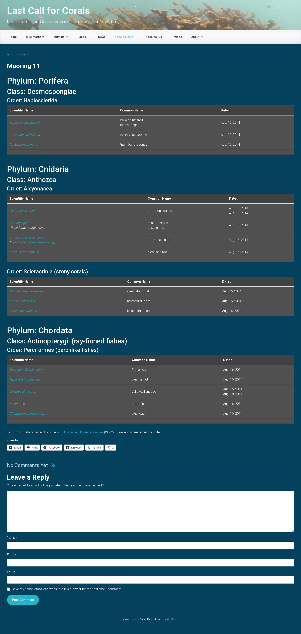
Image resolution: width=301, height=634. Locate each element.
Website (12, 572)
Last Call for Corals (48, 10)
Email (11, 555)
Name (12, 537)
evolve (126, 619)
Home (10, 54)
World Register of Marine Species (80, 432)
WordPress (172, 619)
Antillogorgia (19, 223)
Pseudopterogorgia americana (32, 242)
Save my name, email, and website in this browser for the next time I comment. (67, 589)
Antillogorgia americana (26, 237)
